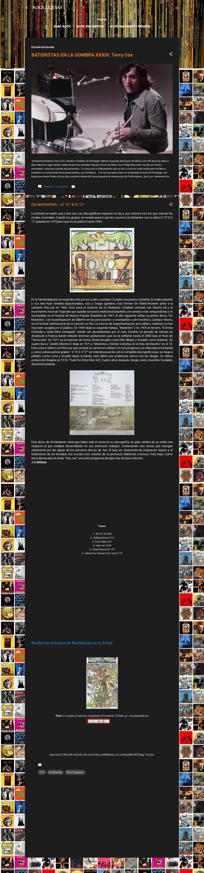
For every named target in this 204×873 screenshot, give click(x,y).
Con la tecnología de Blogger (102, 864)
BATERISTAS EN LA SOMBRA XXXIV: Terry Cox (82, 55)
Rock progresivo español (130, 26)
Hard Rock (62, 26)
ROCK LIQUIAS (47, 8)
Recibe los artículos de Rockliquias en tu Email (71, 643)
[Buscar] (177, 9)
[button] (171, 54)
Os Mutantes (55, 772)
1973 (41, 772)
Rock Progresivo (90, 26)
